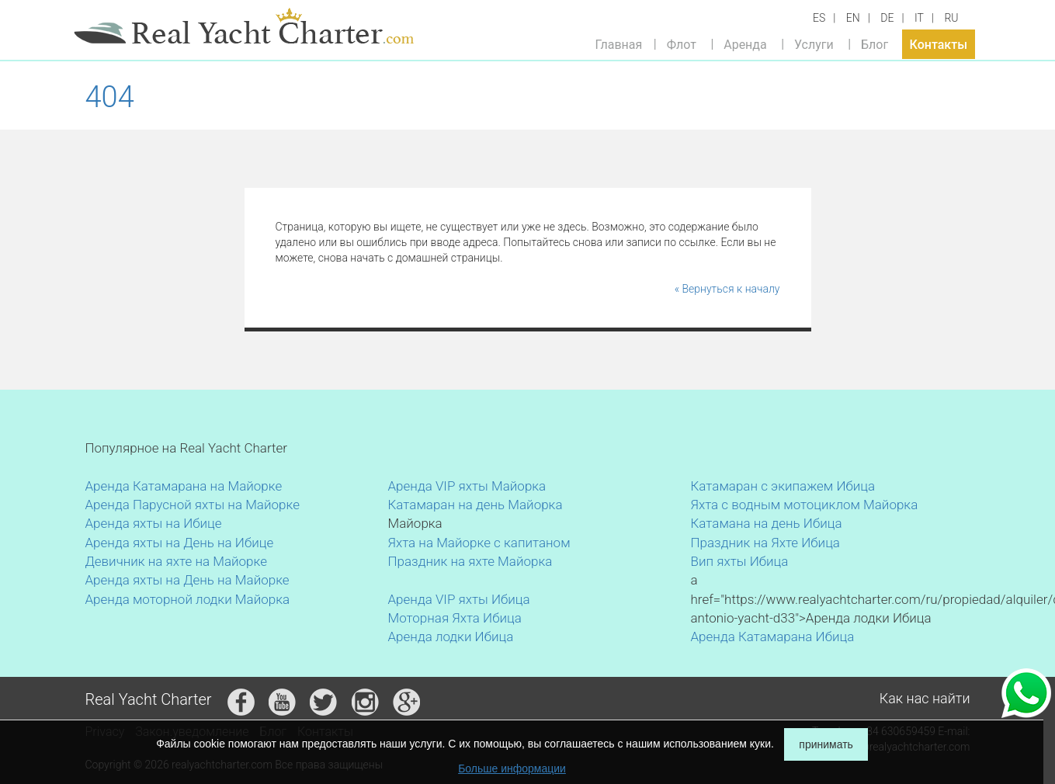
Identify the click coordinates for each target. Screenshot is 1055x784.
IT (919, 18)
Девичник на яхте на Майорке (176, 561)
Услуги (814, 43)
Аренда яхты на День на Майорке (187, 580)
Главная (619, 43)
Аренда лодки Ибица (451, 636)
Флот (681, 43)
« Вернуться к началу (727, 289)
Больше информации (512, 768)
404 (109, 97)
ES (819, 18)
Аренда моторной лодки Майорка (187, 599)
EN (853, 18)
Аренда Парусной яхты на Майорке (192, 504)
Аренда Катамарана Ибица (773, 636)
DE (887, 18)
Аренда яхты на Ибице (153, 523)
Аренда (745, 43)
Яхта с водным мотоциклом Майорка (804, 504)
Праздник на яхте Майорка (470, 561)
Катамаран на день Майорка (475, 504)
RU (951, 18)
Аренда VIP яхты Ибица (459, 599)
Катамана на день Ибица (766, 523)
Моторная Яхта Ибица (455, 618)
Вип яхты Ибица (740, 561)
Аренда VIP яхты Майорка (467, 486)
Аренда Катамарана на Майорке (184, 486)
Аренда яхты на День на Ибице (179, 542)
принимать (826, 744)
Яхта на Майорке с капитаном (479, 542)
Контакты (938, 43)
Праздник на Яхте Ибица (765, 542)
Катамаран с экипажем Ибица (783, 486)
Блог (874, 43)
